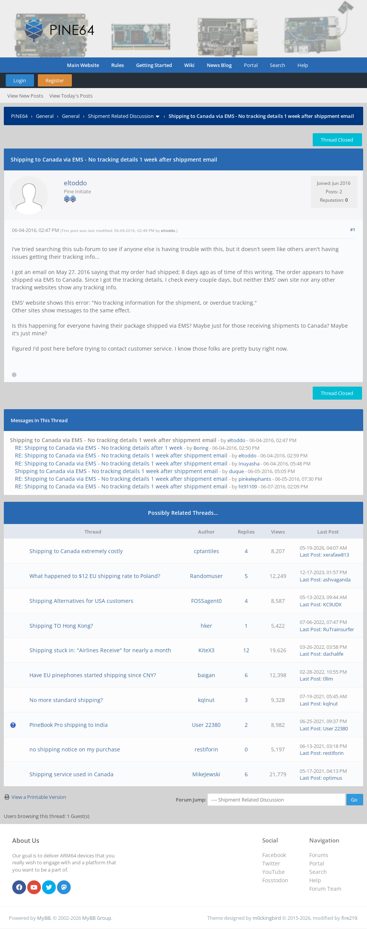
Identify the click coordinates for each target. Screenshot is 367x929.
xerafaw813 (336, 554)
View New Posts (25, 95)
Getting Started (154, 65)
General (45, 116)
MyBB (43, 917)
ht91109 (248, 486)
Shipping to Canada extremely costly (76, 551)
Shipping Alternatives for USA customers (81, 600)
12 (246, 650)
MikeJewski (206, 774)
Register (54, 80)
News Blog (219, 65)
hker (206, 625)
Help (302, 65)
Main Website (83, 65)
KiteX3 (206, 650)
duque (236, 471)
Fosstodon (275, 880)
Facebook (274, 855)
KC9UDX (332, 604)
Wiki (189, 65)
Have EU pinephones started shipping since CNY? (92, 675)
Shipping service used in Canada (71, 774)
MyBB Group (96, 917)
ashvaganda (337, 579)
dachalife (333, 653)
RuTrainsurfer (338, 629)
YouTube (273, 871)
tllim (328, 678)
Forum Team (325, 888)
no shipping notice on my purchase (74, 749)
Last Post (310, 554)
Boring (200, 447)
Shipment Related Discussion (121, 116)
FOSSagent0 (206, 600)
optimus (332, 777)
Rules (117, 65)
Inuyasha (249, 463)
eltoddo (75, 182)
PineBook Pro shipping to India (68, 724)
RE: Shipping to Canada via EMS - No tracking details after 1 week (98, 447)
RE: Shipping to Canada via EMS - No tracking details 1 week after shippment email (121, 455)
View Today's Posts (71, 95)
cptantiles (206, 551)
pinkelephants (255, 478)
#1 (352, 229)
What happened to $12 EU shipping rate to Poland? (94, 576)
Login (19, 80)
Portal (251, 65)
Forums (318, 855)
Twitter (271, 863)
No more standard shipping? (66, 700)
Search (277, 65)
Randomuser (206, 576)
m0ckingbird (267, 917)
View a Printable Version (38, 796)
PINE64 (19, 116)
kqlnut (206, 700)
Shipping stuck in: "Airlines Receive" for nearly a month (100, 650)
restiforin (206, 749)
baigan (206, 675)
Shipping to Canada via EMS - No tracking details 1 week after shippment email (116, 471)
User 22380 (206, 724)
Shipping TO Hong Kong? (61, 625)
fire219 (349, 917)
